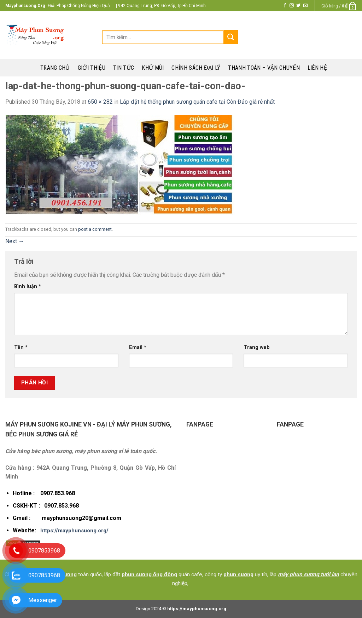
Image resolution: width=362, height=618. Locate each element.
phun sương (238, 574)
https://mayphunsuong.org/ (74, 530)
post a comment (95, 229)
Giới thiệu (91, 67)
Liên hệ (317, 67)
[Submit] (231, 37)
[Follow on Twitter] (298, 5)
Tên (21, 347)
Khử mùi (153, 67)
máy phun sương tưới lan (308, 574)
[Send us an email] (305, 5)
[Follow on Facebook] (285, 5)
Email (137, 347)
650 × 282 (100, 101)
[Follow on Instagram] (292, 5)
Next (14, 241)
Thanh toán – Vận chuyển (263, 67)
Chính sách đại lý (195, 67)
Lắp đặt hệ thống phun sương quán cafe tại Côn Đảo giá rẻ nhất (197, 101)
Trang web (257, 347)
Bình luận (27, 287)
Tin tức (123, 67)
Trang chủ (55, 67)
